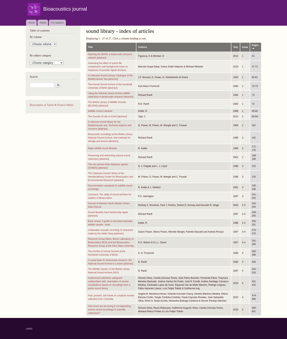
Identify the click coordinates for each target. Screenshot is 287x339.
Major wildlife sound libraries (102, 148)
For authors (57, 22)
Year (235, 47)
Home (31, 22)
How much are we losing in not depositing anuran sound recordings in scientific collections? (109, 309)
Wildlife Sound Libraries (100, 111)
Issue (245, 47)
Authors (142, 47)
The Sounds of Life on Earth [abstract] (107, 116)
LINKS (29, 328)
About (43, 22)
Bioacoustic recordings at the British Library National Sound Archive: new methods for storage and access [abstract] (110, 138)
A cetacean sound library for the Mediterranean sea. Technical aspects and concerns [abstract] (109, 125)
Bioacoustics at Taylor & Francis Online (51, 105)
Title (90, 47)
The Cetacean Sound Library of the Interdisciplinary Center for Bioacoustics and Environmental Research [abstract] (110, 177)
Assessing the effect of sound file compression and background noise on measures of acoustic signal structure (108, 66)
